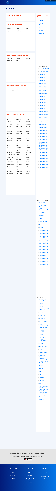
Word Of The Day (14, 3)
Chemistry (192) (42, 309)
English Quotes (12, 475)
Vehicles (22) (41, 396)
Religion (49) (41, 378)
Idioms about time (42, 123)
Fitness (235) (41, 334)
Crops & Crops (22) (42, 318)
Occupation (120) (42, 365)
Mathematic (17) (42, 353)
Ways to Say (30, 472)
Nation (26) (41, 362)
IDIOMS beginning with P (43, 152)
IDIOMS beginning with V (43, 161)
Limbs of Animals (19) (43, 350)
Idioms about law (42, 95)
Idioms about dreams (43, 84)
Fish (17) (40, 333)
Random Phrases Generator (30, 481)
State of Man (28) (42, 384)
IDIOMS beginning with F (43, 137)
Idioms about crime (42, 81)
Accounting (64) (42, 302)
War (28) (40, 398)
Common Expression (42, 202)
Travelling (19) (41, 390)
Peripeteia (41, 27)
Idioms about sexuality (43, 117)
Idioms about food (42, 86)
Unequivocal (41, 23)
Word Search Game (30, 482)
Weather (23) (41, 399)
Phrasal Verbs (30, 475)
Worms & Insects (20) (43, 401)
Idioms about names (42, 105)
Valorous (40, 24)
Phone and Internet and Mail (44, 209)
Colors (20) (41, 312)
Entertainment (41, 217)
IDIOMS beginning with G (43, 139)
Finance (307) (41, 331)
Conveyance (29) (42, 315)
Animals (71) (41, 305)
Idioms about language (43, 93)
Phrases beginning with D (43, 233)
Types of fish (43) (42, 393)
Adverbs (29, 476)
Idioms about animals (43, 75)
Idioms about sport (42, 118)
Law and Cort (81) (42, 349)
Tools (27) (41, 387)
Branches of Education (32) (44, 308)
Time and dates (42, 211)
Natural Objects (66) (42, 364)
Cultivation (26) (41, 319)
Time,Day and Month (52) (43, 386)
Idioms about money (42, 102)
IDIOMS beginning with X (43, 164)
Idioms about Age (42, 74)
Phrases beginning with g (43, 237)
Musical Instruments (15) (43, 361)
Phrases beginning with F (43, 236)
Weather (40, 225)
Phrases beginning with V (43, 259)
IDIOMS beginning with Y (43, 165)
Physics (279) (41, 373)
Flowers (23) (41, 336)
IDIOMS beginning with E (43, 136)
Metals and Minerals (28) (43, 359)
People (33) (41, 371)
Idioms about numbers (43, 109)
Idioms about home (42, 92)
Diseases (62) (41, 324)
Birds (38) (41, 306)
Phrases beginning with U (43, 258)
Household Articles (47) (43, 346)
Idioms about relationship (43, 114)
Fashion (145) (41, 330)
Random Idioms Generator (29, 479)
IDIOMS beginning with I (43, 142)
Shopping (40, 218)
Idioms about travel (42, 124)
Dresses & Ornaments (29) (43, 325)
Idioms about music (42, 103)
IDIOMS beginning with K (43, 145)
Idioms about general (43, 89)
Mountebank (41, 20)
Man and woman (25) (43, 352)
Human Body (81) (42, 347)
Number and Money (42, 206)
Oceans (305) (41, 367)
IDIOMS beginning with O (43, 151)
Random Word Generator (30, 478)
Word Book (32, 3)
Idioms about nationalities (43, 106)
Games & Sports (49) (43, 340)
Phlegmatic (41, 30)
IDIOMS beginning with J (43, 143)
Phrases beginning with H (43, 239)
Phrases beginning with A (43, 228)
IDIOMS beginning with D (43, 134)
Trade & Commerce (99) (43, 389)
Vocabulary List (21, 3)
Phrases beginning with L (43, 245)
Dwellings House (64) (43, 327)
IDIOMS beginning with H (43, 140)
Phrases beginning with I (43, 240)
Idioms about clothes (43, 78)
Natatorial (41, 29)
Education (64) (41, 328)
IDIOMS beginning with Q (43, 154)
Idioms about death (42, 83)
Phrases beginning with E (43, 234)
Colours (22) (41, 313)
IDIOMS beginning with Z (43, 167)
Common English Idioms (43, 71)
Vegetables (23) (42, 395)
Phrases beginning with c (43, 231)
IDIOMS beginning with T (43, 158)
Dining (40, 214)
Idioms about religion (43, 115)
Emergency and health (43, 221)
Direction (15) (41, 322)
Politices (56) (41, 374)
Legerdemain (41, 26)
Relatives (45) (41, 377)
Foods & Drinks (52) (42, 337)
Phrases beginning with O (43, 249)
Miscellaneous (41, 227)
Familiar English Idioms (43, 72)
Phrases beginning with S (43, 255)
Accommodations (42, 212)
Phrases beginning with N (43, 248)
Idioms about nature (42, 108)
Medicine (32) (41, 358)
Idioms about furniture (43, 87)
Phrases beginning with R (43, 253)
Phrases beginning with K (43, 243)
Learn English (13, 478)
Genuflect (40, 32)
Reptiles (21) (41, 380)
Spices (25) (41, 383)
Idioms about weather (43, 127)
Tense (30, 473)
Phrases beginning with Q (43, 252)
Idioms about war (42, 126)
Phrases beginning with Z (43, 264)
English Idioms (13, 476)
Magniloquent (41, 33)
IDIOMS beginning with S (43, 157)
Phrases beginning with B (43, 230)
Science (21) (41, 381)
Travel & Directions (42, 205)
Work (40, 224)
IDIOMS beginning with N (43, 149)
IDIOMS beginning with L (43, 146)
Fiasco (40, 21)
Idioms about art (42, 77)
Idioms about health (42, 90)
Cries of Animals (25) (43, 316)
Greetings (41, 203)
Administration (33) (42, 303)
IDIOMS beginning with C (43, 133)
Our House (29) (41, 370)
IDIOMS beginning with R (43, 155)
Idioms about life (42, 96)
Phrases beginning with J (43, 242)
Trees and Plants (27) (43, 392)
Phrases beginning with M (43, 246)
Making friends (41, 215)
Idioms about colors (42, 80)
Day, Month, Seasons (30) (43, 321)
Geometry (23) (41, 343)
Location (40, 208)
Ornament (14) (41, 368)
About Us (44, 473)
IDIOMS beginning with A (43, 130)
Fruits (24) (41, 339)
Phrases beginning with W (43, 261)
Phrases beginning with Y (43, 262)
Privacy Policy (45, 472)
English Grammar (13, 473)
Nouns (13, 472)
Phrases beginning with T (43, 256)
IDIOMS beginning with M (43, 148)
